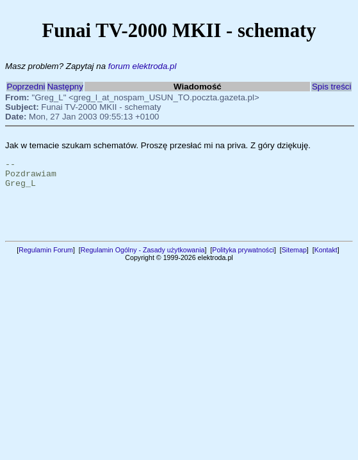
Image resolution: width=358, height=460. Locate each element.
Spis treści (331, 86)
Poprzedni (26, 86)
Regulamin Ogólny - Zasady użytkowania (143, 259)
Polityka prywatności (243, 259)
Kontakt (326, 259)
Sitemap (294, 259)
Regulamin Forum (46, 259)
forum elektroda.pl (142, 66)
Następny (65, 86)
